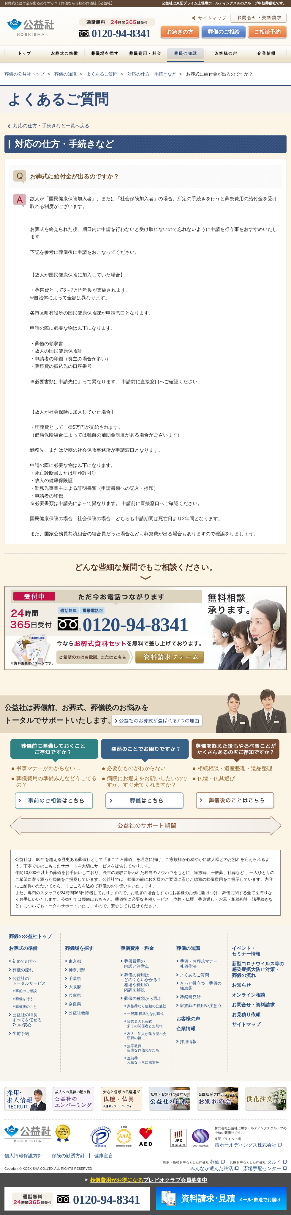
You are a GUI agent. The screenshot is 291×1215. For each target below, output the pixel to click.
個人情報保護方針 (23, 1155)
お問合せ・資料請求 (253, 1004)
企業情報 (266, 53)
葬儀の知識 (185, 53)
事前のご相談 (26, 991)
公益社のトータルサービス (29, 981)
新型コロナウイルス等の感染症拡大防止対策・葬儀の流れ (258, 969)
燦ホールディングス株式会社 (245, 1144)
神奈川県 (77, 969)
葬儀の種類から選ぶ (143, 998)
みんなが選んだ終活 (211, 1168)
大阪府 (75, 986)
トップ (24, 53)
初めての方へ (24, 961)
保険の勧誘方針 (68, 1155)
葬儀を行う (24, 999)
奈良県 (75, 1004)
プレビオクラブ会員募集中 (144, 1180)
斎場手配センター (262, 1168)
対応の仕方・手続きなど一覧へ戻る (51, 125)
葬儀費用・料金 (145, 53)
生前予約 (20, 1033)
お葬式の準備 (64, 53)
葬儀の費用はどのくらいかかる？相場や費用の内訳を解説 (143, 982)
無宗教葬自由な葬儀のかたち (143, 1048)
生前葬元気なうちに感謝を (143, 1060)
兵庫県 (75, 995)
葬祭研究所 (190, 996)
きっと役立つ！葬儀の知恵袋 (201, 986)
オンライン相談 (248, 994)
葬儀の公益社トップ (30, 936)
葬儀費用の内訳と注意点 (136, 964)
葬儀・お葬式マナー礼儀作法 (198, 964)
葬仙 (214, 1161)
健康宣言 (103, 1155)
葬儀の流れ (22, 969)
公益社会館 (79, 1012)
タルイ (274, 1161)
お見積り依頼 (246, 1014)
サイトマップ (212, 18)
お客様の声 (225, 53)
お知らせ (241, 985)
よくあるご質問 (194, 974)
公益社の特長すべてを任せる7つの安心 (27, 1019)
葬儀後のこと (26, 1007)
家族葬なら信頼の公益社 (146, 1006)
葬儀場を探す (104, 53)
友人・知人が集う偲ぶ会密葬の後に (146, 1036)
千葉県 (75, 978)
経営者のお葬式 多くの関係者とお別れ (145, 1023)
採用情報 (188, 1041)
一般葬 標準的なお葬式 (145, 1014)
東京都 (75, 961)
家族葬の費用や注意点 (201, 1005)
